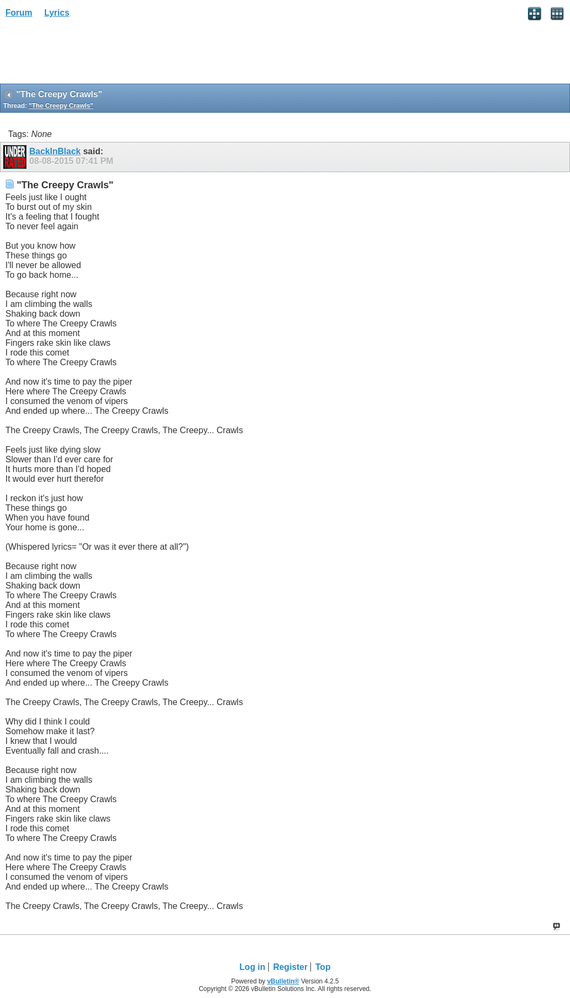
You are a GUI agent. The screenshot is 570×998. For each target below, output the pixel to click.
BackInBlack (54, 151)
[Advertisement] (86, 54)
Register (290, 967)
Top (322, 967)
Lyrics (57, 12)
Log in (253, 967)
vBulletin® (283, 981)
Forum (18, 12)
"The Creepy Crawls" (61, 106)
